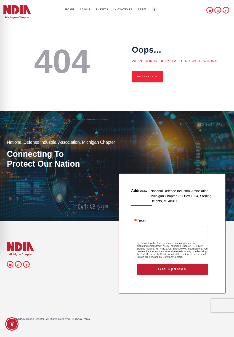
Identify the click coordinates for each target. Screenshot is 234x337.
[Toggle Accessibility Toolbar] (12, 324)
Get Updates (172, 269)
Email (141, 221)
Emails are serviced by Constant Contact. (160, 256)
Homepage (145, 76)
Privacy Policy (81, 318)
